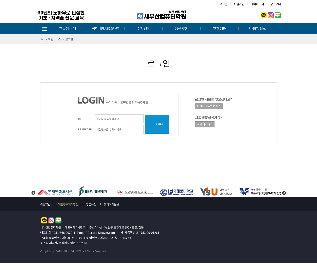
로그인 (223, 4)
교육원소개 (67, 29)
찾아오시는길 (111, 204)
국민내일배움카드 (105, 29)
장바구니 (275, 4)
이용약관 (45, 204)
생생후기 (181, 29)
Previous (33, 190)
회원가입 (239, 4)
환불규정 (91, 204)
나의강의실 (257, 29)
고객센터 (219, 29)
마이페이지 (257, 4)
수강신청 (143, 29)
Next (284, 190)
